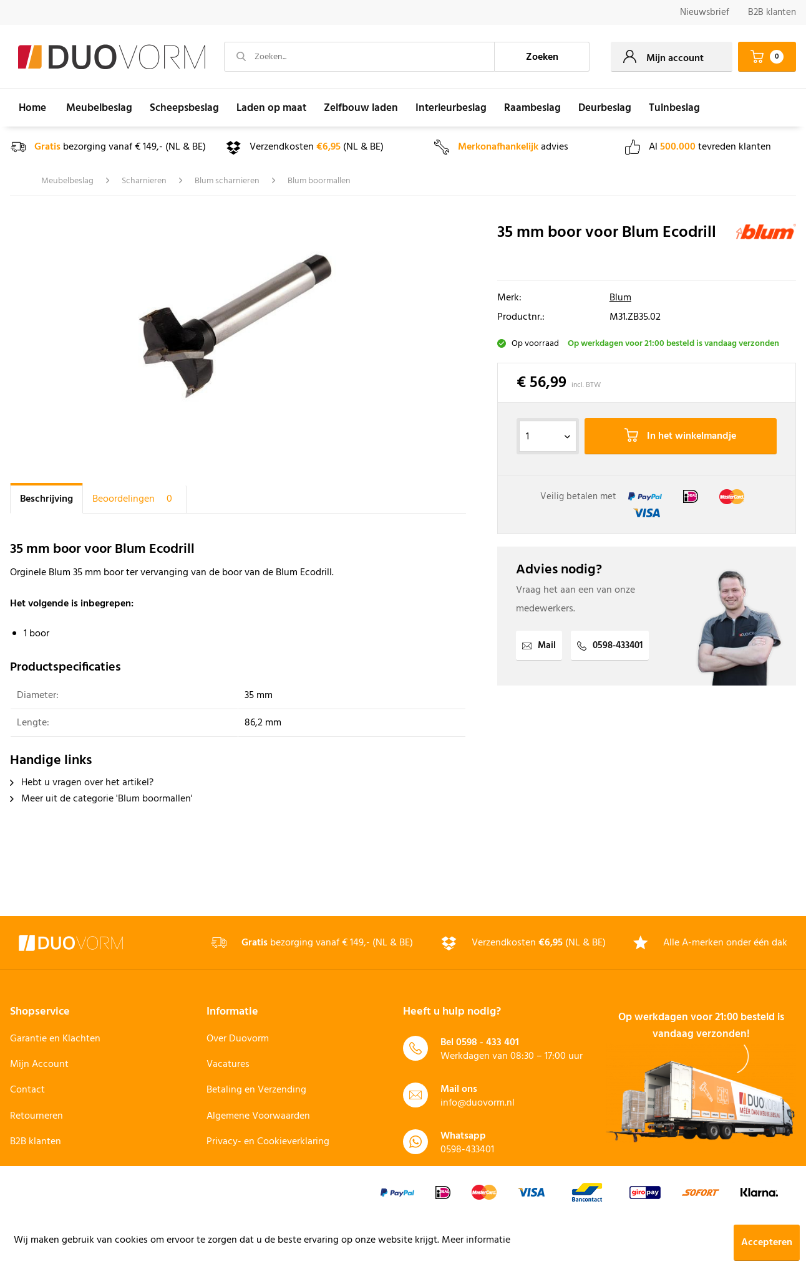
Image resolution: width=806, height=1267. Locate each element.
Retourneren (36, 1116)
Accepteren (766, 1243)
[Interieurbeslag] (451, 108)
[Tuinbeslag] (674, 108)
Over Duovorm (237, 1039)
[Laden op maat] (271, 108)
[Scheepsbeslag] (184, 108)
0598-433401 (610, 645)
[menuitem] (705, 13)
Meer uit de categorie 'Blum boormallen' (101, 799)
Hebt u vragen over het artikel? (81, 783)
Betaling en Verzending (256, 1090)
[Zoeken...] (359, 57)
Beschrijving (46, 499)
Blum (620, 298)
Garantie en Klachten (55, 1039)
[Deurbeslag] (605, 108)
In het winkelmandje (680, 436)
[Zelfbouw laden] (361, 108)
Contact (27, 1090)
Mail (539, 645)
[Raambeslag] (532, 108)
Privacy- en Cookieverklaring (267, 1142)
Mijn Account (39, 1064)
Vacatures (228, 1064)
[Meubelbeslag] (99, 108)
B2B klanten (772, 12)
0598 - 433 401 (487, 1043)
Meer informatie (476, 1240)
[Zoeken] (542, 57)
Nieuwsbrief (704, 12)
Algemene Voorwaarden (258, 1116)
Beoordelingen (134, 499)
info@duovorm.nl (477, 1103)
